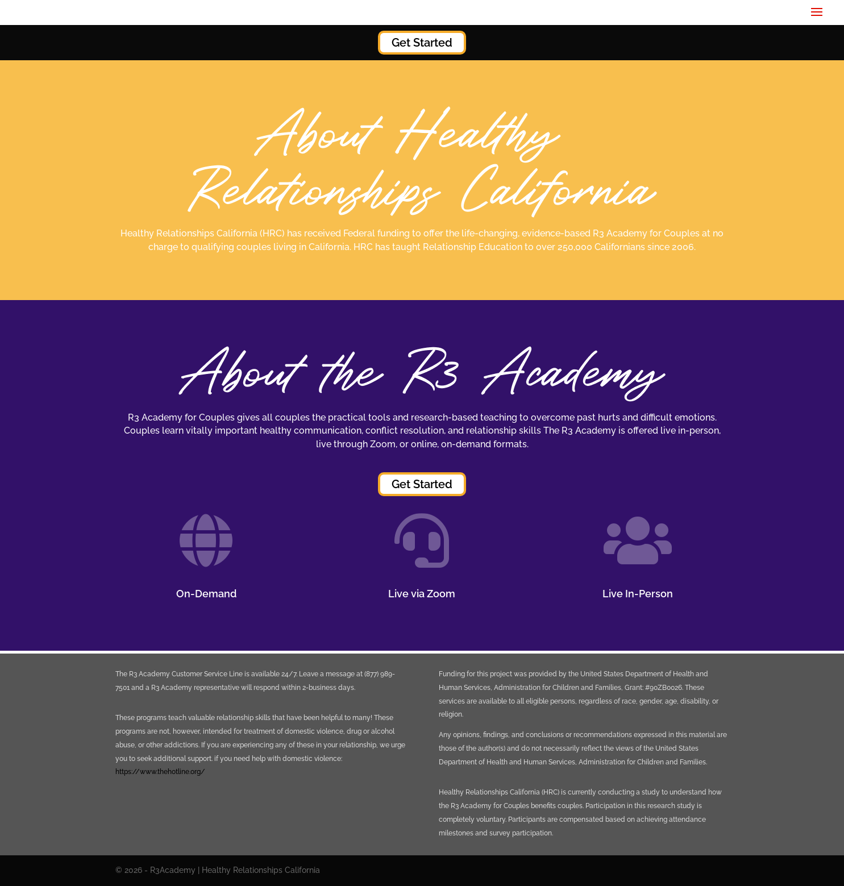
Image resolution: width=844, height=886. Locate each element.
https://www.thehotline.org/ (160, 772)
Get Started (422, 42)
